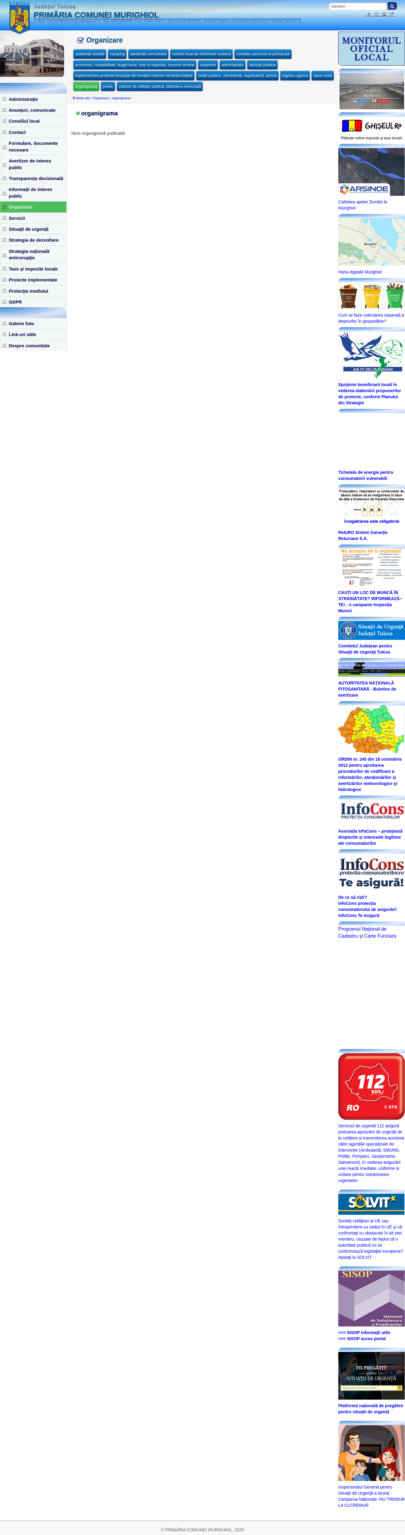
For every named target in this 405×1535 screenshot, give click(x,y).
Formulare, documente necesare (33, 146)
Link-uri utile (22, 334)
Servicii (17, 218)
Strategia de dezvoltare (34, 240)
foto (360, 101)
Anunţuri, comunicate (32, 110)
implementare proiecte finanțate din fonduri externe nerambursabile (134, 75)
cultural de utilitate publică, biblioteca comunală (160, 86)
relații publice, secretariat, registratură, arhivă (237, 75)
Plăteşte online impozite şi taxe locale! (372, 138)
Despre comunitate (29, 345)
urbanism (208, 65)
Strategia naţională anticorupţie (29, 254)
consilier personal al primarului (263, 54)
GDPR (15, 301)
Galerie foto (21, 323)
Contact (17, 132)
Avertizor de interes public (30, 164)
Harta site (83, 98)
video (381, 101)
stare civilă (322, 75)
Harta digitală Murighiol (360, 272)
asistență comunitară (148, 54)
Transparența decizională (36, 178)
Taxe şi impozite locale (33, 268)
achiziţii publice (262, 65)
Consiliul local (24, 121)
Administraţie (23, 99)
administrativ (232, 65)
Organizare (20, 206)
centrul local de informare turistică (201, 54)
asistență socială (89, 54)
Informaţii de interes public (30, 192)
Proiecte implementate (33, 279)
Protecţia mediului (28, 291)
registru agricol (295, 75)
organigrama (86, 86)
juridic (108, 86)
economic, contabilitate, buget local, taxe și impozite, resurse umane (134, 65)
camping (117, 54)
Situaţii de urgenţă (29, 229)
